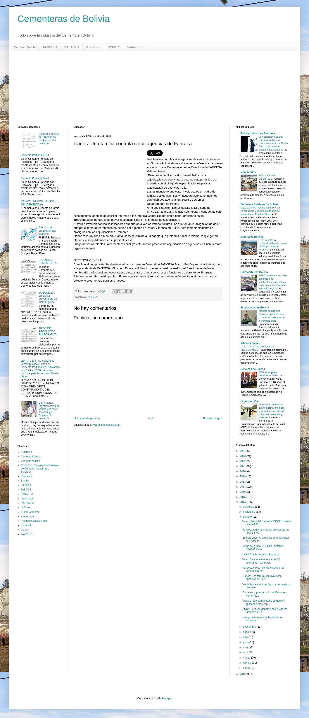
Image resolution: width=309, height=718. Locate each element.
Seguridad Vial (249, 401)
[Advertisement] (148, 88)
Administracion (249, 343)
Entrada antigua (212, 418)
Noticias (25, 507)
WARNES (134, 47)
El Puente (26, 476)
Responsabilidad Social (34, 520)
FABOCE (26, 489)
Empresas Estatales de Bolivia (259, 204)
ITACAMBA (71, 47)
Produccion (93, 47)
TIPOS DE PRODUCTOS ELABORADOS (48, 331)
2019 (243, 476)
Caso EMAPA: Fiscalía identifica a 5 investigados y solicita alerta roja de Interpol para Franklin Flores (260, 210)
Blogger (166, 698)
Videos (25, 529)
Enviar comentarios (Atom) (105, 424)
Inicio (151, 418)
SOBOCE (114, 47)
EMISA (25, 480)
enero (246, 667)
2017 (243, 486)
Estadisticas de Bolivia (254, 307)
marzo (247, 657)
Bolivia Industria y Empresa (257, 133)
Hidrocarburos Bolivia (254, 272)
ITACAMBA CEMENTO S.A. (48, 262)
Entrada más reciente (87, 418)
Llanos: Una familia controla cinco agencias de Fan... (261, 577)
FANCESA (50, 47)
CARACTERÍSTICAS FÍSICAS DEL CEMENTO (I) (38, 203)
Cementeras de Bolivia (63, 19)
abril (246, 652)
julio (246, 637)
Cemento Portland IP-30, (35, 155)
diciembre (249, 506)
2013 (243, 674)
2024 (243, 450)
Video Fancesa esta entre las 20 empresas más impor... (261, 561)
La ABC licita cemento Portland (260, 554)
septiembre (250, 626)
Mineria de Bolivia (251, 236)
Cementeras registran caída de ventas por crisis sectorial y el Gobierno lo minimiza (49, 410)
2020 (243, 471)
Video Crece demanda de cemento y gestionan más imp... (263, 602)
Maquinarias (248, 172)
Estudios (26, 485)
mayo (246, 647)
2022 (243, 461)
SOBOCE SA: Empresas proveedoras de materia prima (48, 297)
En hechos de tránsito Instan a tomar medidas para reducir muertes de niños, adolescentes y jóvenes (272, 411)
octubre (247, 516)
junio (246, 642)
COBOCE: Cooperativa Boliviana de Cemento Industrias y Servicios (40, 468)
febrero (247, 662)
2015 (243, 497)
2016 (243, 491)
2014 (243, 502)
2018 (243, 481)
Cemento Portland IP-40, (35, 178)
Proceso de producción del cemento (47, 230)
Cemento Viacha (25, 47)
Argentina (26, 452)
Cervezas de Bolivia (252, 369)
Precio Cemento (30, 511)
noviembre (249, 511)
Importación (28, 498)
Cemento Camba (31, 456)
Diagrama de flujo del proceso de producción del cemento (49, 138)
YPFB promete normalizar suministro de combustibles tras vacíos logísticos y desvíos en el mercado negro (273, 282)
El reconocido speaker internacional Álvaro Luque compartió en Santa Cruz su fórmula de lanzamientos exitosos (273, 143)
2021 (243, 466)
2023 (243, 456)
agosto (247, 632)
